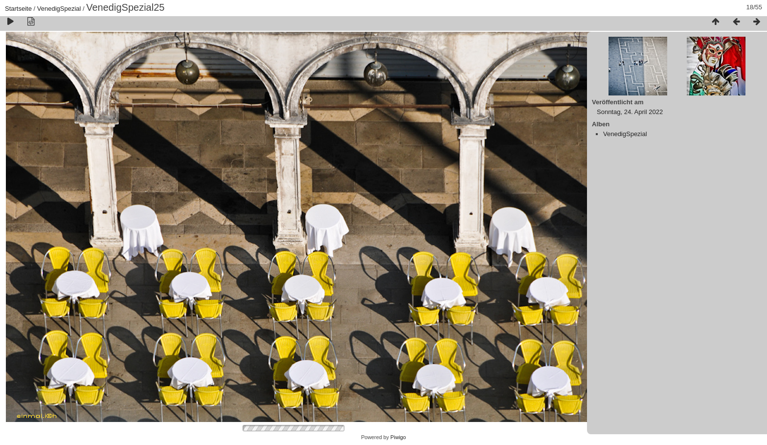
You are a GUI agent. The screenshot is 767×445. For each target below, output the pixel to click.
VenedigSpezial (59, 8)
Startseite (18, 8)
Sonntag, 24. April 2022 (630, 112)
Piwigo (398, 437)
